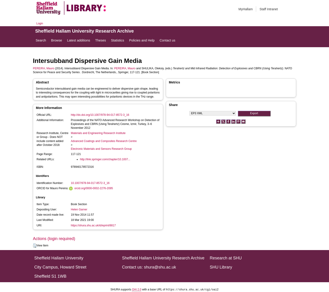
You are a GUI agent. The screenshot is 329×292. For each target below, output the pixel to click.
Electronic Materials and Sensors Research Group (101, 148)
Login (39, 23)
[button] (34, 245)
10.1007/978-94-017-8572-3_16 (90, 183)
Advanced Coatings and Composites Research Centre (104, 141)
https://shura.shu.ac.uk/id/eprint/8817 (93, 225)
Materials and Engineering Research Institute (98, 133)
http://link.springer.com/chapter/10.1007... (105, 159)
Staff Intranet (269, 9)
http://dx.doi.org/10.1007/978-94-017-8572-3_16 (100, 114)
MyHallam (246, 9)
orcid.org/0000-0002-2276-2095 (93, 188)
